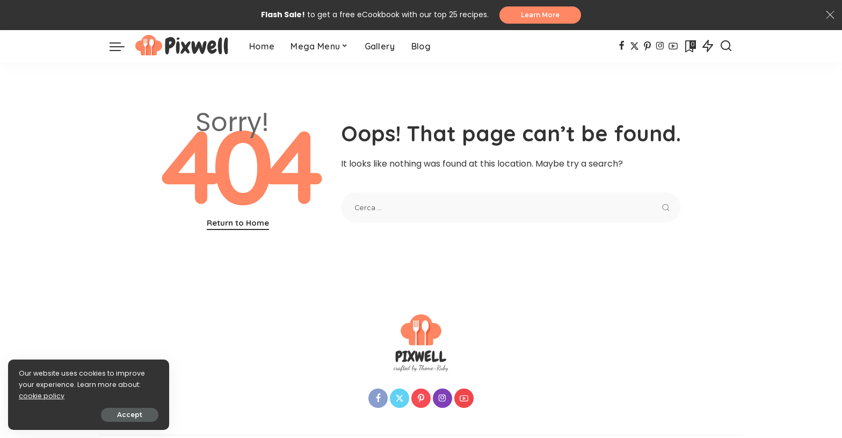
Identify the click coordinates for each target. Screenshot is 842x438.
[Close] (830, 15)
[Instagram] (660, 46)
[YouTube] (673, 46)
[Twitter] (634, 46)
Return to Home (238, 223)
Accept (129, 415)
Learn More (540, 15)
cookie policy (41, 395)
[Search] (726, 46)
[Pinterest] (647, 46)
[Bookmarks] (689, 46)
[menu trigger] (122, 46)
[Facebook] (621, 46)
